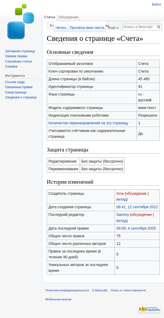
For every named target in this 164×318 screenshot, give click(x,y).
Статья (49, 17)
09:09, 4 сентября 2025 (136, 228)
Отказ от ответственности (128, 290)
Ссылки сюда (15, 82)
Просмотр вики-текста (87, 28)
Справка (11, 66)
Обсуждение (68, 17)
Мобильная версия (58, 299)
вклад (121, 199)
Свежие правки (16, 56)
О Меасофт (100, 290)
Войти (156, 4)
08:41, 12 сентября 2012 (137, 207)
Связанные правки (18, 87)
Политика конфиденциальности (67, 290)
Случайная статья (18, 61)
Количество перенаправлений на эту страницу (88, 123)
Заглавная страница (20, 51)
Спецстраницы (16, 92)
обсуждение (136, 193)
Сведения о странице (21, 97)
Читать (61, 28)
